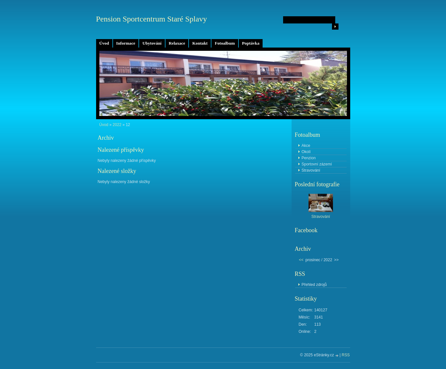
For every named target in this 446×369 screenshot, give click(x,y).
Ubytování (152, 43)
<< (301, 260)
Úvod (104, 43)
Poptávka (251, 43)
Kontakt (200, 43)
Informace (126, 43)
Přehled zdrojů (314, 284)
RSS (346, 355)
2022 (117, 124)
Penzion (309, 158)
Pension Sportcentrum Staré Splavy (151, 19)
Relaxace (177, 43)
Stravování (311, 170)
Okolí (306, 151)
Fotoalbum (225, 43)
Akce (306, 145)
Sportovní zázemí (317, 164)
